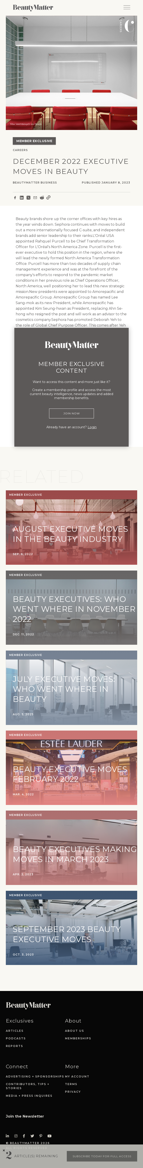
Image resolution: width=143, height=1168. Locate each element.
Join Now (71, 413)
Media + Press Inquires (29, 1095)
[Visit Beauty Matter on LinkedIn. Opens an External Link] (9, 1136)
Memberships (78, 1038)
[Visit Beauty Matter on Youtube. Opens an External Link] (51, 1136)
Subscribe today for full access (102, 1156)
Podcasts (16, 1038)
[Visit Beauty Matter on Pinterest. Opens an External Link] (42, 1136)
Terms (71, 1084)
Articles (15, 1030)
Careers (20, 150)
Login (92, 427)
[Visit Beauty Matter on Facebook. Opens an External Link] (25, 1136)
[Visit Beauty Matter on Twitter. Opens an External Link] (33, 1136)
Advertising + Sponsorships (35, 1076)
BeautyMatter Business (35, 182)
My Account (77, 1076)
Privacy (73, 1091)
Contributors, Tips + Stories (27, 1086)
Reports (14, 1046)
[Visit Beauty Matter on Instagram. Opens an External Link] (17, 1136)
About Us (74, 1030)
